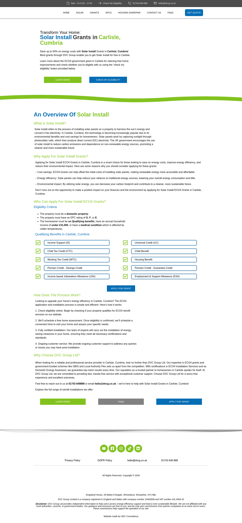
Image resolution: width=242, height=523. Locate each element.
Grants (94, 12)
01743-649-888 (140, 3)
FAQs (170, 12)
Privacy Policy (72, 460)
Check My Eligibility (112, 3)
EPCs (109, 12)
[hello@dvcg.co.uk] (155, 3)
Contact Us (154, 12)
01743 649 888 (169, 460)
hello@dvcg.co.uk (167, 3)
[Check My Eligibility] (99, 3)
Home (66, 12)
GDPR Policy (105, 460)
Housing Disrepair (129, 12)
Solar (79, 12)
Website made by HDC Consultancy (121, 516)
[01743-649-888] (129, 3)
